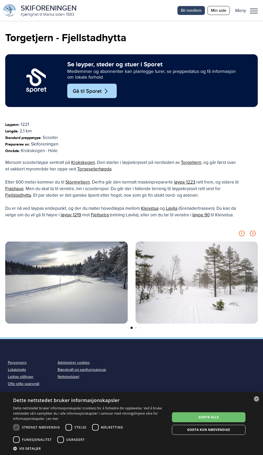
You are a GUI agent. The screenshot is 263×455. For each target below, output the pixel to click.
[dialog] (131, 423)
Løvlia (171, 208)
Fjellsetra (100, 215)
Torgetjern (191, 162)
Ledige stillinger (20, 376)
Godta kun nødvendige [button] (208, 429)
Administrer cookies (74, 362)
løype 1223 (184, 182)
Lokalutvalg (17, 369)
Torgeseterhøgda (94, 169)
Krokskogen (83, 162)
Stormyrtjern (77, 182)
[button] (248, 10)
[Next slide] (253, 234)
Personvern (17, 362)
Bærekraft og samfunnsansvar (82, 369)
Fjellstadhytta (18, 195)
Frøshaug (14, 188)
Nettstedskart (68, 376)
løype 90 (201, 215)
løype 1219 (71, 215)
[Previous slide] (242, 234)
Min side (218, 10)
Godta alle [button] (208, 417)
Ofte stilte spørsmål (23, 384)
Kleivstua (150, 208)
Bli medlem (191, 10)
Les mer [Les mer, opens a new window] (52, 418)
